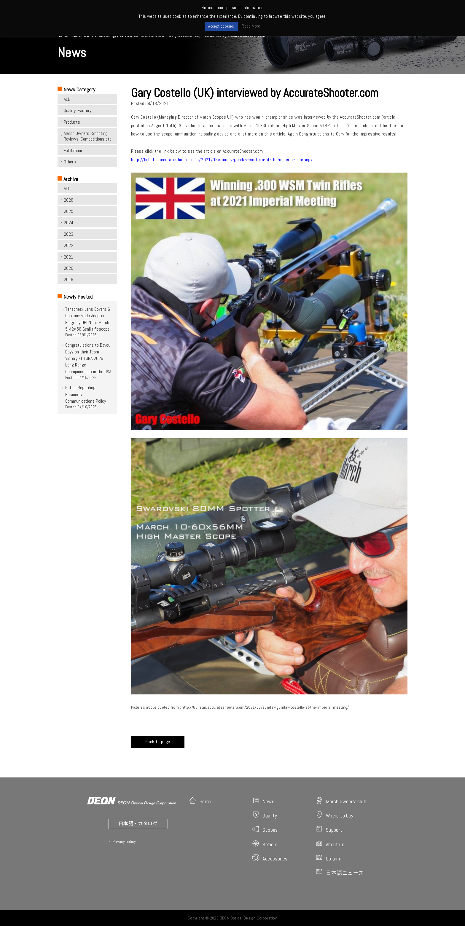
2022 (68, 245)
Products (72, 122)
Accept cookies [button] (221, 26)
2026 (68, 200)
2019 (68, 279)
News (263, 801)
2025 (68, 211)
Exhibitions (73, 150)
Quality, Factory (77, 110)
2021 (68, 257)
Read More (251, 26)
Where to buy (334, 815)
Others (70, 162)
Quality (264, 815)
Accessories (269, 858)
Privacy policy (124, 841)
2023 (68, 234)
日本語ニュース (340, 872)
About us (330, 844)
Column (328, 858)
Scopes (265, 829)
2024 (68, 222)
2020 (68, 268)
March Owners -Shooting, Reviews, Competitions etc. (88, 136)
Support (329, 829)
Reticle (264, 844)
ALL (67, 99)
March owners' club (341, 801)
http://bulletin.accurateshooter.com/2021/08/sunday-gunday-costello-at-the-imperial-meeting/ (222, 160)
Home (200, 801)
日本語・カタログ (138, 823)
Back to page (157, 742)
